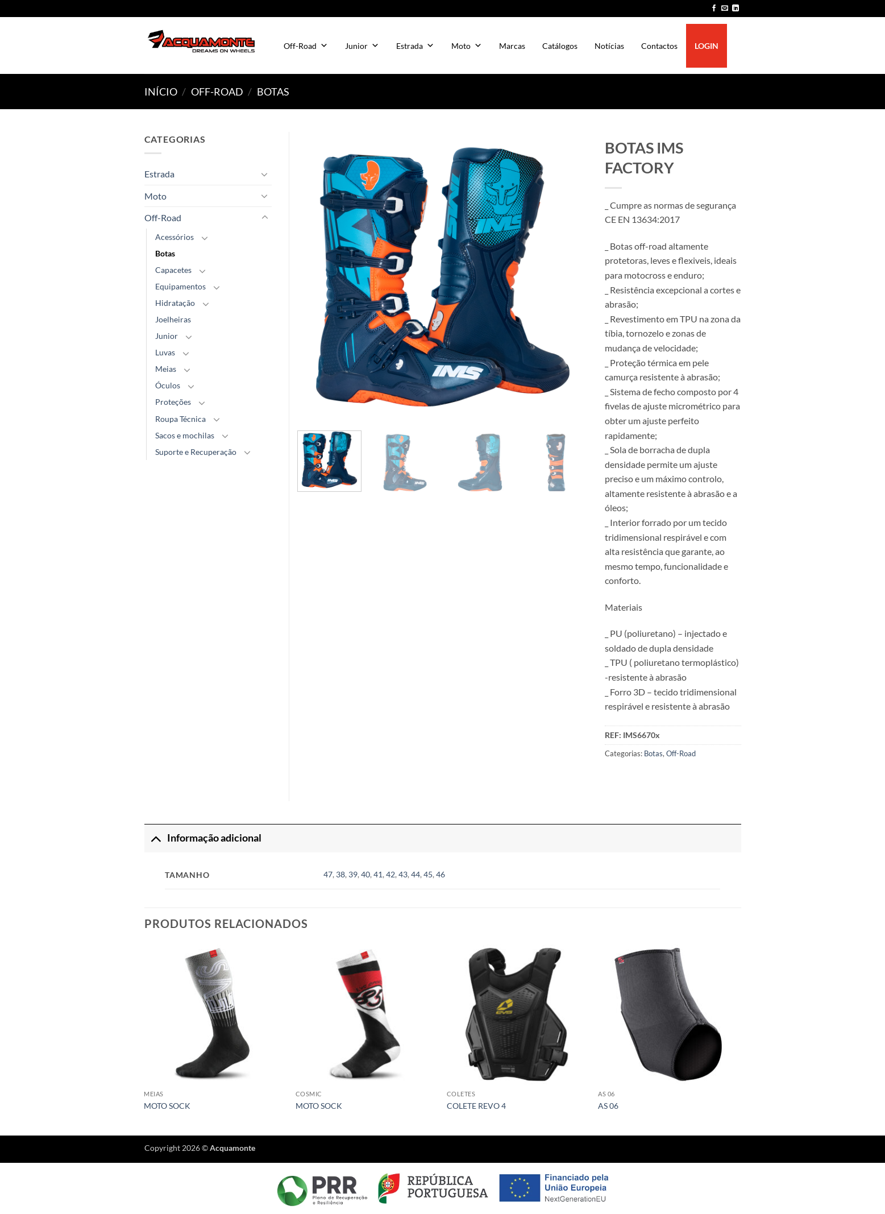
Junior (362, 46)
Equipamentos (180, 286)
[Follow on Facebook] (714, 9)
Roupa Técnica (180, 419)
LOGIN (706, 46)
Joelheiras (173, 319)
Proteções (173, 402)
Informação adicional (202, 838)
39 (353, 874)
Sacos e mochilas (184, 435)
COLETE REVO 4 (476, 1106)
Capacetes (173, 270)
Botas (273, 91)
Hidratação (175, 303)
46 (440, 874)
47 (328, 874)
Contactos (659, 46)
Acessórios (174, 237)
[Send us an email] (724, 9)
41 (378, 874)
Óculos (167, 385)
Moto (466, 46)
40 (365, 874)
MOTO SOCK (167, 1106)
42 (390, 874)
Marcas (512, 46)
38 (340, 874)
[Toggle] (265, 174)
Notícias (609, 46)
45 (428, 874)
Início (160, 91)
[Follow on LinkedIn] (735, 9)
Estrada (415, 46)
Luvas (165, 352)
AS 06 (608, 1106)
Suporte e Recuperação (195, 452)
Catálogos (559, 46)
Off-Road (306, 46)
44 (415, 874)
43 (403, 874)
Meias (165, 369)
